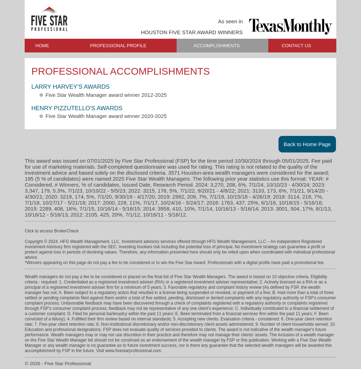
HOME (42, 45)
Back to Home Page (307, 144)
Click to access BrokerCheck (52, 231)
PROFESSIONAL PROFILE (118, 45)
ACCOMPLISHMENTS (217, 45)
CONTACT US (296, 45)
